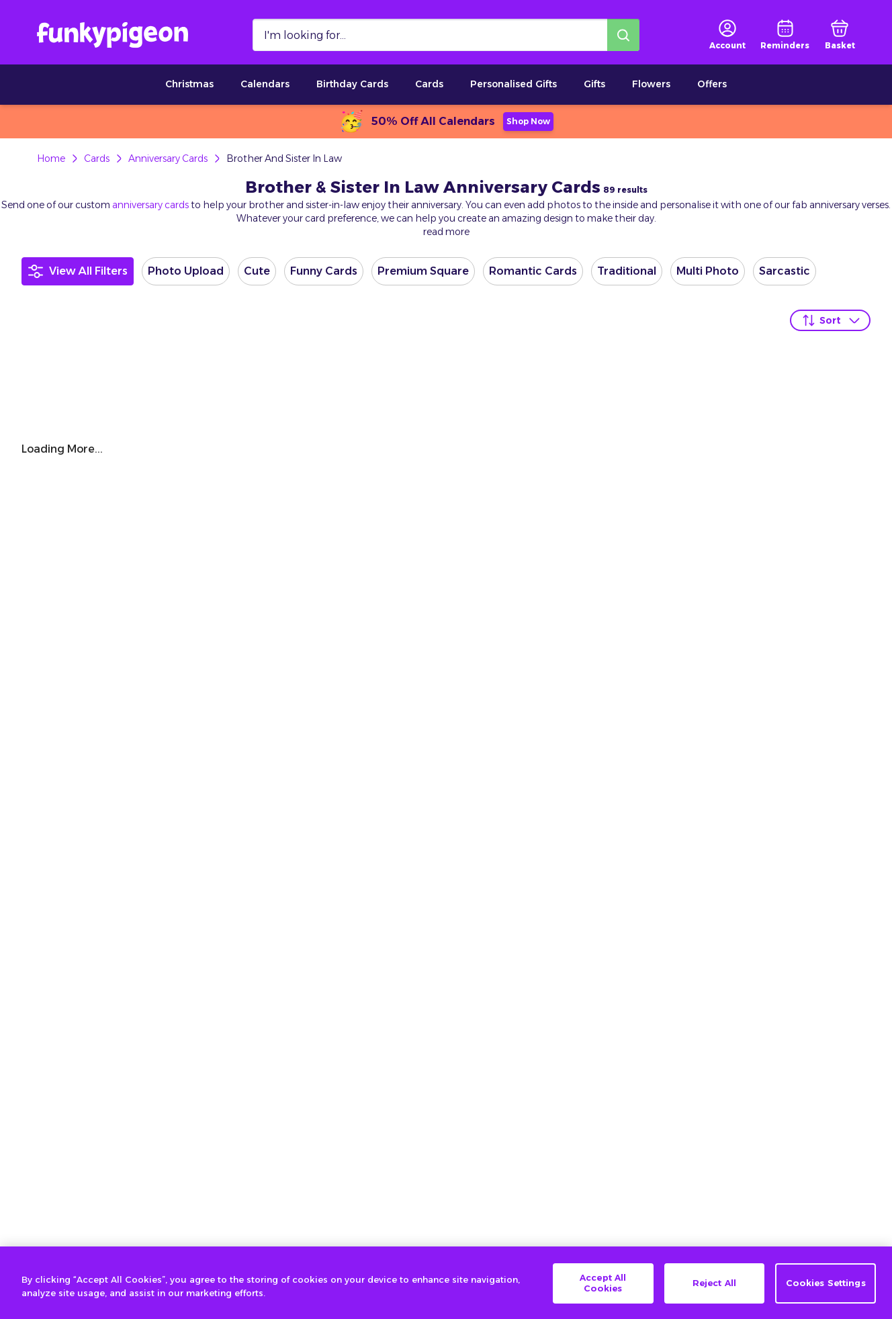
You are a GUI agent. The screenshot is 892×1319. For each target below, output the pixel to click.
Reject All (714, 1294)
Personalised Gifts (513, 84)
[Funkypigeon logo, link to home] (112, 34)
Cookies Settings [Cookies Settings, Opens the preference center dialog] (826, 1294)
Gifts (594, 84)
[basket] (840, 35)
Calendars (264, 84)
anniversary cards (150, 205)
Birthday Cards (352, 84)
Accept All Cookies (603, 1295)
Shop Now (528, 121)
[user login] (727, 35)
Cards (429, 84)
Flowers (651, 84)
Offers (712, 84)
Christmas (189, 84)
